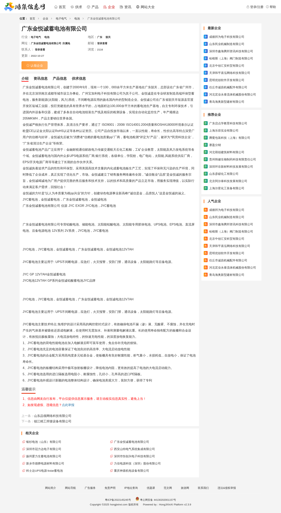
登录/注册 (254, 7)
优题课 (151, 487)
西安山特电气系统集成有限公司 (134, 449)
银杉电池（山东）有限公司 (43, 441)
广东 (99, 37)
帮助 (271, 7)
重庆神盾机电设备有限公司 (131, 470)
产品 (93, 7)
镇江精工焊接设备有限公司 (52, 421)
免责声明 (110, 487)
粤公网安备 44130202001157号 (155, 499)
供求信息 (79, 78)
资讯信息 (41, 78)
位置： (24, 18)
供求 (76, 7)
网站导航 (70, 487)
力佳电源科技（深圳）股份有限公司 (137, 463)
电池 (77, 18)
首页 (60, 7)
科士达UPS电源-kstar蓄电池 (44, 470)
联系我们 (203, 487)
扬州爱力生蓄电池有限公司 (43, 456)
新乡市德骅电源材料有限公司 (45, 463)
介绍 (24, 78)
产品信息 (60, 78)
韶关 (108, 37)
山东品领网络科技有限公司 (52, 415)
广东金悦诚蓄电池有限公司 (46, 43)
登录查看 (102, 43)
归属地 (66, 43)
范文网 (168, 487)
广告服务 (90, 487)
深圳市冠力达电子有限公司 (43, 449)
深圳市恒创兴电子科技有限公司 (134, 456)
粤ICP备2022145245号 (118, 499)
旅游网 (185, 487)
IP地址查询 (131, 487)
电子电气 (61, 18)
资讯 (125, 7)
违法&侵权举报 (227, 487)
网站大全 (145, 7)
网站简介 (50, 487)
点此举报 (68, 405)
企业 (109, 7)
